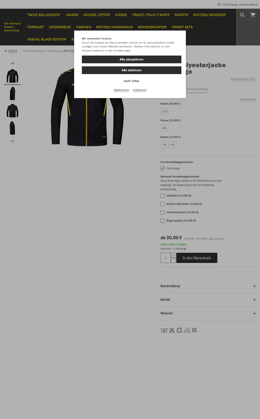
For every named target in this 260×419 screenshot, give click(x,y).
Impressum (139, 90)
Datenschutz (121, 90)
